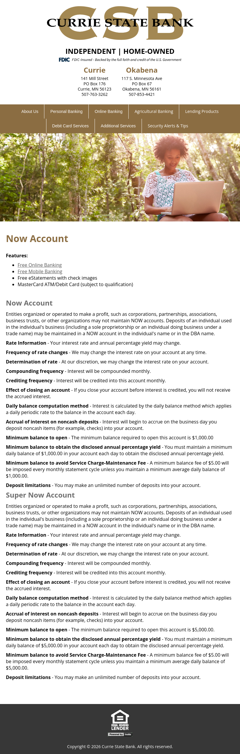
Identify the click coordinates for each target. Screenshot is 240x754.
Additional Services (118, 126)
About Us (29, 111)
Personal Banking (66, 111)
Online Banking (108, 111)
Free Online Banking (40, 265)
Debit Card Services (70, 126)
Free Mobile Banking (40, 271)
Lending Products (202, 111)
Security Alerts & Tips (168, 126)
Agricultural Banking (154, 111)
